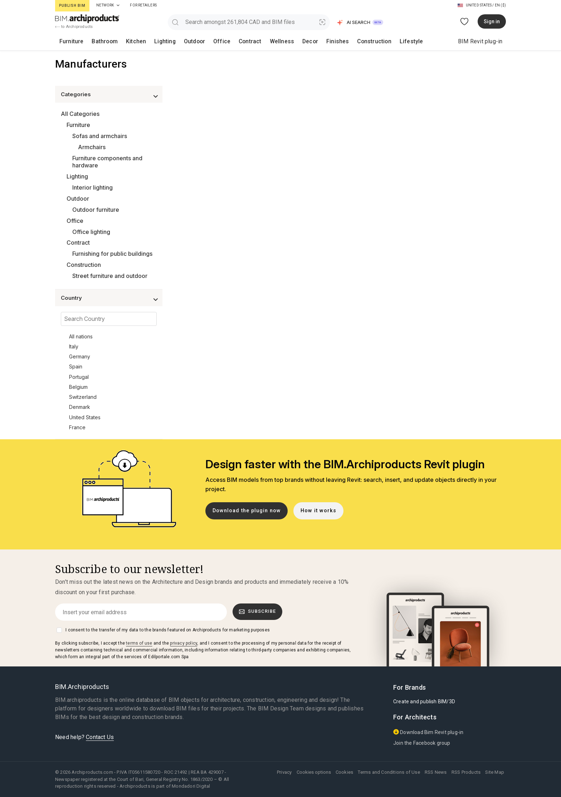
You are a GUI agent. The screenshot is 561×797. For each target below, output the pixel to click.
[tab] (118, 5)
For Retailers (143, 5)
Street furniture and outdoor (109, 275)
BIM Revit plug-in (480, 41)
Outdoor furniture (95, 209)
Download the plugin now (247, 511)
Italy (73, 346)
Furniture (68, 41)
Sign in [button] (492, 21)
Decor (270, 41)
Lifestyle (358, 41)
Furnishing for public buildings (112, 253)
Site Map (494, 772)
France (77, 427)
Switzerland (83, 397)
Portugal (79, 377)
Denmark (79, 407)
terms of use (139, 643)
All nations (81, 336)
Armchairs (92, 147)
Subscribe (257, 611)
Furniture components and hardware (107, 162)
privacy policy (183, 643)
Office (195, 41)
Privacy (284, 772)
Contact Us (100, 737)
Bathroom (96, 41)
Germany (79, 356)
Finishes (294, 41)
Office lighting (91, 231)
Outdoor (172, 41)
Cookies (344, 772)
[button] (360, 22)
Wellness (246, 41)
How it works (318, 511)
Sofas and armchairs (99, 136)
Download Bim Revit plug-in (428, 732)
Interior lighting (92, 187)
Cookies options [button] (314, 772)
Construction (325, 41)
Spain (75, 366)
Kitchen (122, 41)
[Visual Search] (322, 22)
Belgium (78, 387)
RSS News (436, 772)
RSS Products (466, 772)
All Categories (80, 113)
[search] (175, 22)
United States (85, 417)
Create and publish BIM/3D (424, 701)
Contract (219, 41)
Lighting (147, 41)
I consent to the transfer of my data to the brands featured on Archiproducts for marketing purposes (167, 629)
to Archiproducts (74, 26)
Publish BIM (72, 6)
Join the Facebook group (421, 743)
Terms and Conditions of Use (389, 772)
